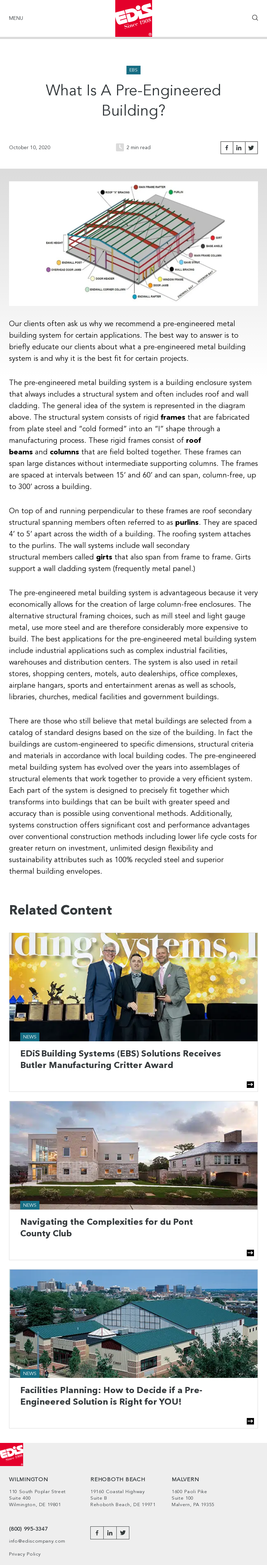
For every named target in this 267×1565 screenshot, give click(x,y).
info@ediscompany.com (37, 1541)
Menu (16, 18)
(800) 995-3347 (28, 1529)
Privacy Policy (25, 1554)
